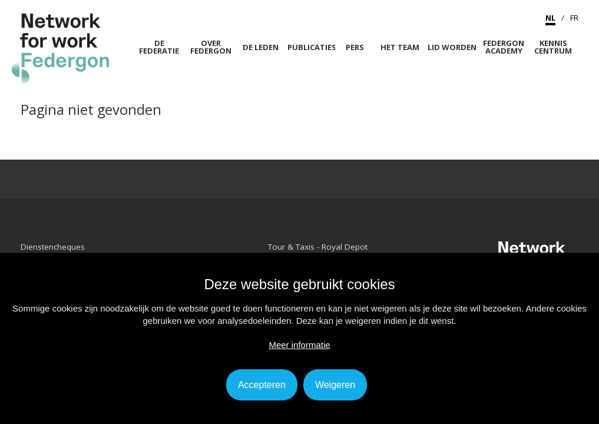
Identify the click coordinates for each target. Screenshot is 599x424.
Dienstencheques (53, 246)
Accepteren (262, 385)
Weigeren (335, 385)
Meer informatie (299, 345)
